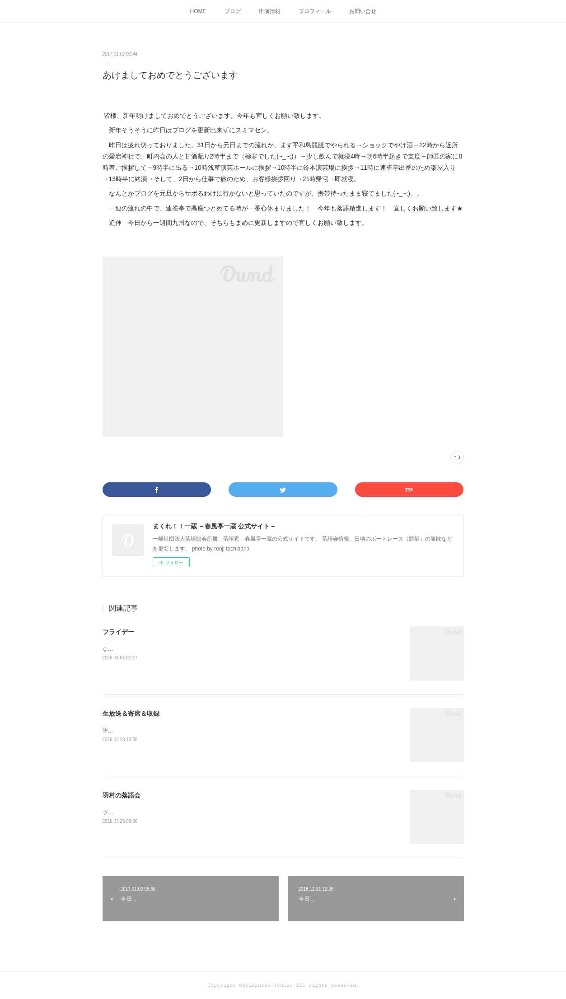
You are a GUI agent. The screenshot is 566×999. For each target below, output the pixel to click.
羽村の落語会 (121, 795)
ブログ (233, 11)
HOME (198, 11)
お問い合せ (362, 11)
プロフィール (315, 11)
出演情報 (270, 11)
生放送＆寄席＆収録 (131, 713)
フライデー (118, 631)
